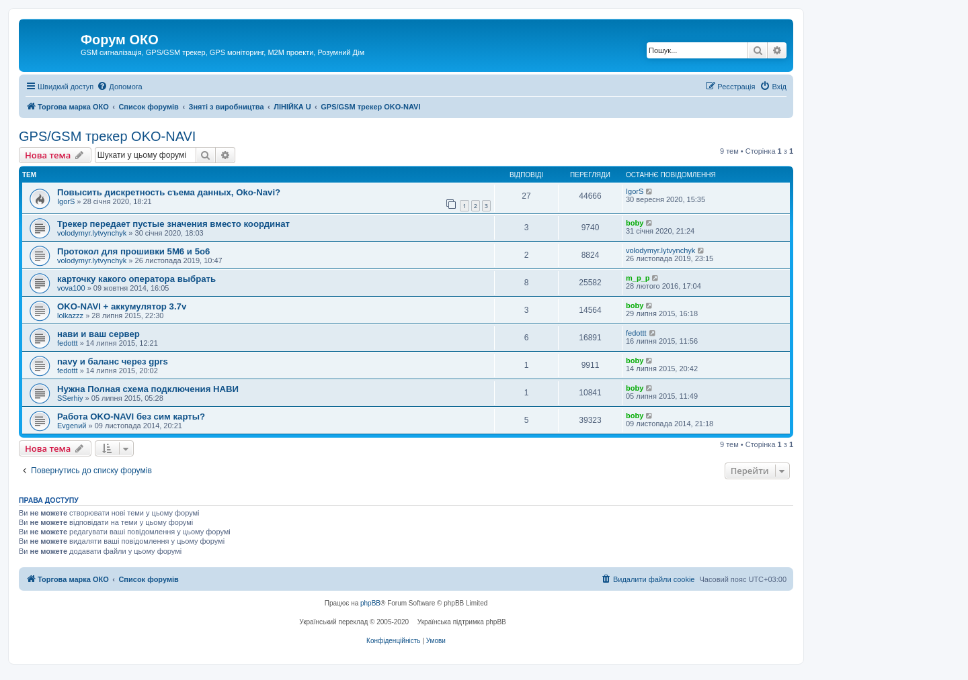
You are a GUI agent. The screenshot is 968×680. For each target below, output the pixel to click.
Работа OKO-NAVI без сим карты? (131, 416)
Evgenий (71, 426)
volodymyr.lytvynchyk (91, 233)
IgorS (66, 201)
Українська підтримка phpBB (461, 622)
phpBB (370, 603)
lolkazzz (70, 315)
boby (634, 223)
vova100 (71, 288)
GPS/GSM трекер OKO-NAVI (107, 136)
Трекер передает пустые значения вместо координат (173, 224)
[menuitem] (119, 87)
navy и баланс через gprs (112, 361)
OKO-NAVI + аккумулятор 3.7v (121, 306)
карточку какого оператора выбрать (136, 279)
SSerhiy (70, 398)
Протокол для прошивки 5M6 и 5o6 (133, 251)
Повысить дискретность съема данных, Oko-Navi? (168, 192)
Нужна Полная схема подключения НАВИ (148, 389)
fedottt (67, 343)
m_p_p (637, 278)
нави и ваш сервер (98, 334)
